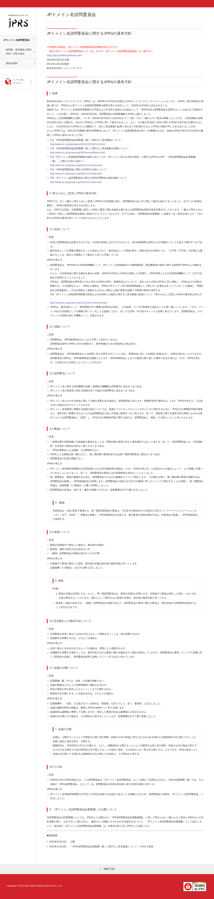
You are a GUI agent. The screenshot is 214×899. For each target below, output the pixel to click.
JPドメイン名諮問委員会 (16, 40)
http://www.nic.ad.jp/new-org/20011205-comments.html (78, 302)
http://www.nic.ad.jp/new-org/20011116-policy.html (76, 165)
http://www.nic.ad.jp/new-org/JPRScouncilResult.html (77, 152)
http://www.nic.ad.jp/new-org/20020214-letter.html (75, 182)
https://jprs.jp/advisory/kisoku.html (65, 55)
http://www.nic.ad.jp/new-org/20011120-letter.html (75, 173)
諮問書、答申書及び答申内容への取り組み (19, 51)
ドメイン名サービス (18, 81)
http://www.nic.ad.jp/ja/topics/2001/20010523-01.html (77, 144)
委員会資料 (12, 63)
